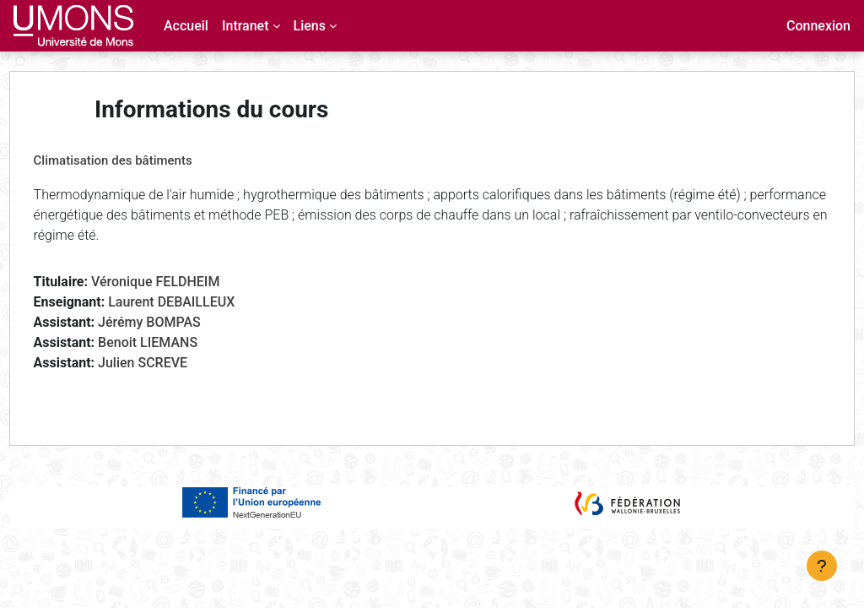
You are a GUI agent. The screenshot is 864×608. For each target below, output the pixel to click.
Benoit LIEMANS (179, 342)
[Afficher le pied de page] (822, 566)
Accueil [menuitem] (186, 26)
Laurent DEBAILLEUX (203, 302)
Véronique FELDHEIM (186, 282)
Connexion (818, 26)
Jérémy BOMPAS (180, 322)
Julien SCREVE (174, 363)
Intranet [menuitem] (245, 26)
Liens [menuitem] (310, 26)
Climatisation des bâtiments (144, 160)
